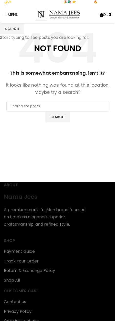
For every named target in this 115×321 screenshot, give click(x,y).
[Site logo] (57, 14)
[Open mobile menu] (11, 14)
